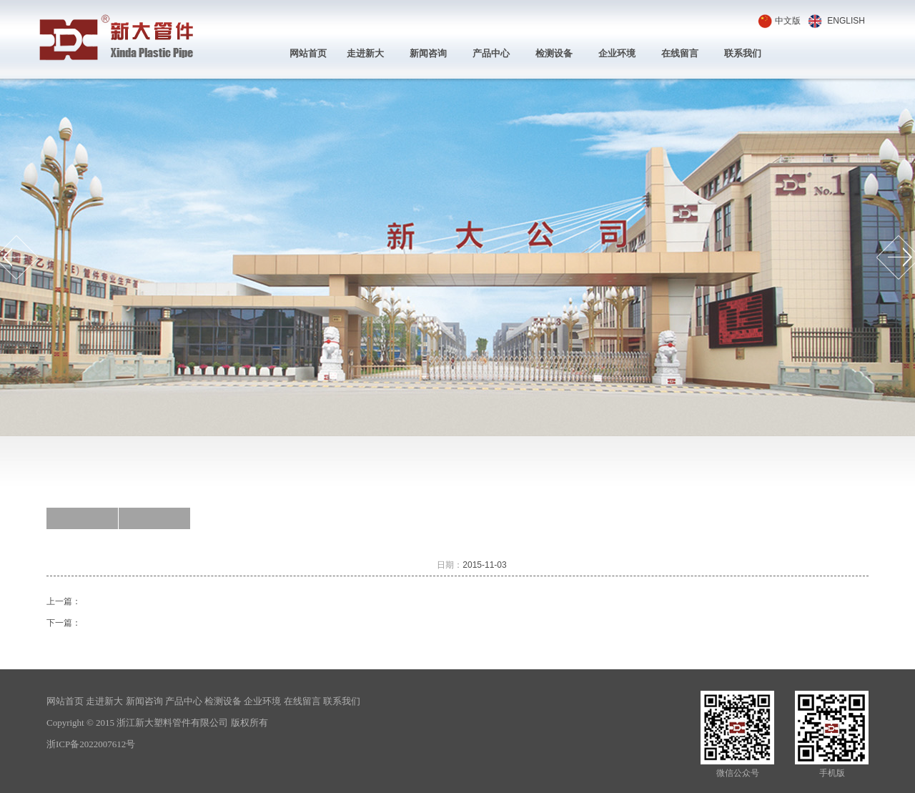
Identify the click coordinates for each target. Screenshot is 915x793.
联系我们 (742, 53)
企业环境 (616, 53)
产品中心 (491, 53)
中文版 (788, 21)
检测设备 (554, 53)
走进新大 (365, 53)
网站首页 (308, 53)
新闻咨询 (428, 53)
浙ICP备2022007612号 (90, 744)
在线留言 (679, 53)
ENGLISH (846, 21)
